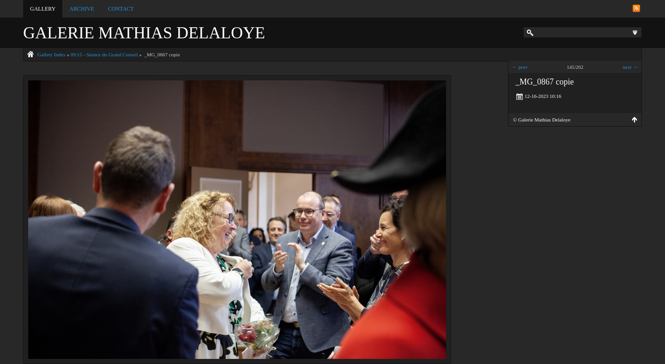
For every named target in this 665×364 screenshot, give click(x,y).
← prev (519, 67)
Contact (121, 9)
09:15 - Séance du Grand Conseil (104, 54)
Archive (81, 9)
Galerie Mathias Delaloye (144, 33)
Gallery (42, 9)
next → (630, 67)
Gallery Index (51, 54)
